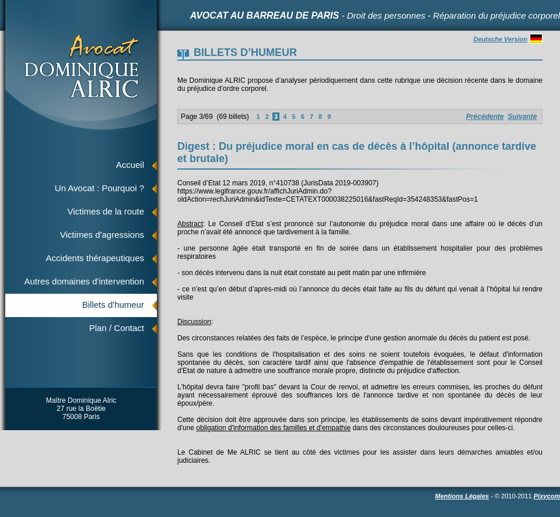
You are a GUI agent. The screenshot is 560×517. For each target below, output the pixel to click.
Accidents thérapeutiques (95, 258)
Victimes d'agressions (102, 235)
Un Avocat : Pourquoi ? (99, 188)
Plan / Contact (116, 328)
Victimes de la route (106, 211)
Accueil (130, 165)
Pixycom (547, 496)
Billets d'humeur (113, 305)
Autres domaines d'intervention (84, 281)
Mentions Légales (462, 496)
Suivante (522, 116)
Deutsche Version (507, 39)
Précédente (485, 116)
